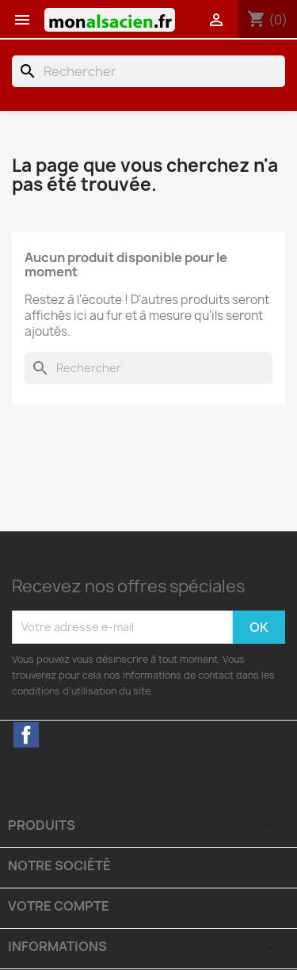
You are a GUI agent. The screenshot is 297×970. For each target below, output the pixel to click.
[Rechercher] (148, 71)
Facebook (26, 734)
